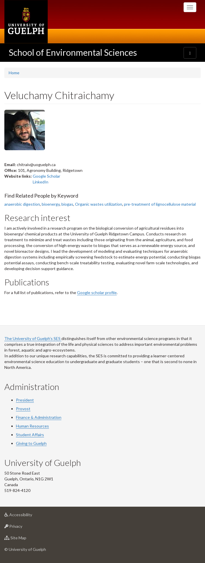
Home (14, 72)
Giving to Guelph (31, 443)
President (25, 399)
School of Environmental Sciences (73, 52)
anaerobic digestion (22, 204)
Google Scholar (46, 176)
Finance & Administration (38, 417)
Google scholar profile (97, 292)
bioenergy (51, 204)
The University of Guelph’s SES (32, 338)
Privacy (22, 527)
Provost (23, 408)
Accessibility (27, 516)
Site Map (24, 539)
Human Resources (32, 425)
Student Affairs (30, 434)
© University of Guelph (25, 549)
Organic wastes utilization (98, 204)
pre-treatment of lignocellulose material (160, 204)
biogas (67, 204)
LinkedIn (40, 181)
